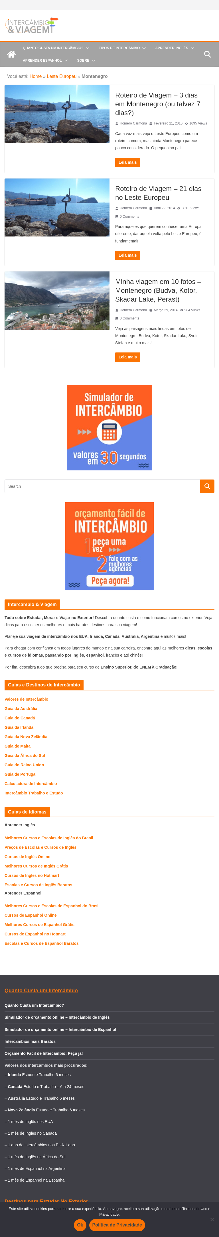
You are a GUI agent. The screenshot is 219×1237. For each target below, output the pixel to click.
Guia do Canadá (20, 718)
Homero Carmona (133, 123)
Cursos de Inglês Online (27, 856)
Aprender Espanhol (42, 61)
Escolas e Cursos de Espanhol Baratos (42, 943)
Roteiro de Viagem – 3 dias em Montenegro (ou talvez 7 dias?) (157, 104)
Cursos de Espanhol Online (31, 915)
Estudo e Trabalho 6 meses (46, 1074)
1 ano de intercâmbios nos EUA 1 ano (41, 1145)
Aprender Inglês (171, 48)
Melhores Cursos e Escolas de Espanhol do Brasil (52, 906)
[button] (86, 48)
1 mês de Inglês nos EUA (30, 1121)
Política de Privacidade (117, 1225)
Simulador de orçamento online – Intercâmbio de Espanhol (60, 1029)
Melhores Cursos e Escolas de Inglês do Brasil (49, 838)
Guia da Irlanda (19, 727)
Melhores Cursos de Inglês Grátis (36, 866)
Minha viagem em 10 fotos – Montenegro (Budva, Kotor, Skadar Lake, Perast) (158, 290)
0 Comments (127, 217)
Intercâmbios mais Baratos (30, 1041)
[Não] (212, 1219)
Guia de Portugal (20, 774)
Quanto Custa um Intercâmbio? (53, 48)
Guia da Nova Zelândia (26, 736)
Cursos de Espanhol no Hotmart (35, 934)
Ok (80, 1225)
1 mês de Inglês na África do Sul (37, 1157)
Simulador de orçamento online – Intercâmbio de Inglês (57, 1017)
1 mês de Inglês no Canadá (32, 1133)
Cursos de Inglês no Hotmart (32, 875)
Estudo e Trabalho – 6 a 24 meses (53, 1086)
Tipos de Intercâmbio (119, 48)
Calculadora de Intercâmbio (31, 783)
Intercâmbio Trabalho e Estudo (34, 793)
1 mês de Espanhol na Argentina (37, 1168)
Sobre (83, 61)
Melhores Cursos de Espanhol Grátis (39, 924)
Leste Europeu (61, 76)
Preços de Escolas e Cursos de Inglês (40, 847)
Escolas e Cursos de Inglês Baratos (38, 885)
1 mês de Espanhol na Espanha (36, 1180)
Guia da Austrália (21, 708)
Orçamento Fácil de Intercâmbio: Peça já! (44, 1053)
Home (36, 76)
